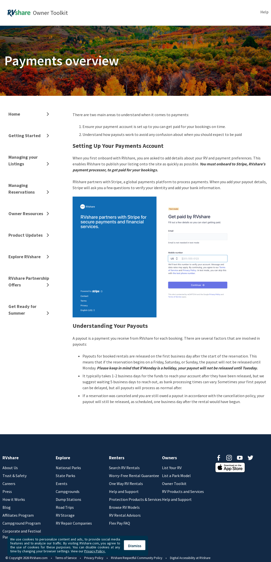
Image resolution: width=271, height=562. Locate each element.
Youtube (240, 458)
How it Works (13, 499)
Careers (8, 483)
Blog (6, 507)
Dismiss (134, 545)
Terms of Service (66, 558)
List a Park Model (176, 475)
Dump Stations (68, 499)
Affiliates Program (18, 515)
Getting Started (24, 135)
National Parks (68, 467)
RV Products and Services (183, 491)
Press (7, 491)
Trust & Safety (14, 475)
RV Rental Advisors (125, 515)
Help (264, 11)
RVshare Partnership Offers (28, 281)
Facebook (218, 458)
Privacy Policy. (95, 551)
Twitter (250, 458)
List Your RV (172, 467)
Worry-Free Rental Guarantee (134, 475)
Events (61, 483)
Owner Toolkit (174, 483)
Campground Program (21, 523)
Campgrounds (68, 491)
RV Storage (65, 515)
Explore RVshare (24, 256)
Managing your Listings (23, 160)
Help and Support (124, 491)
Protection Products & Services (135, 499)
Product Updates (25, 235)
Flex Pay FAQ (119, 523)
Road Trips (65, 507)
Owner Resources (25, 213)
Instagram (229, 458)
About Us (10, 467)
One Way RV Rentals (126, 483)
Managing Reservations (21, 188)
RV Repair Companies (74, 523)
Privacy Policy (93, 558)
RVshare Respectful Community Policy (136, 558)
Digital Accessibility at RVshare (190, 558)
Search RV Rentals (124, 467)
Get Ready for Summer (22, 310)
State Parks (65, 475)
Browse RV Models (124, 507)
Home (14, 114)
